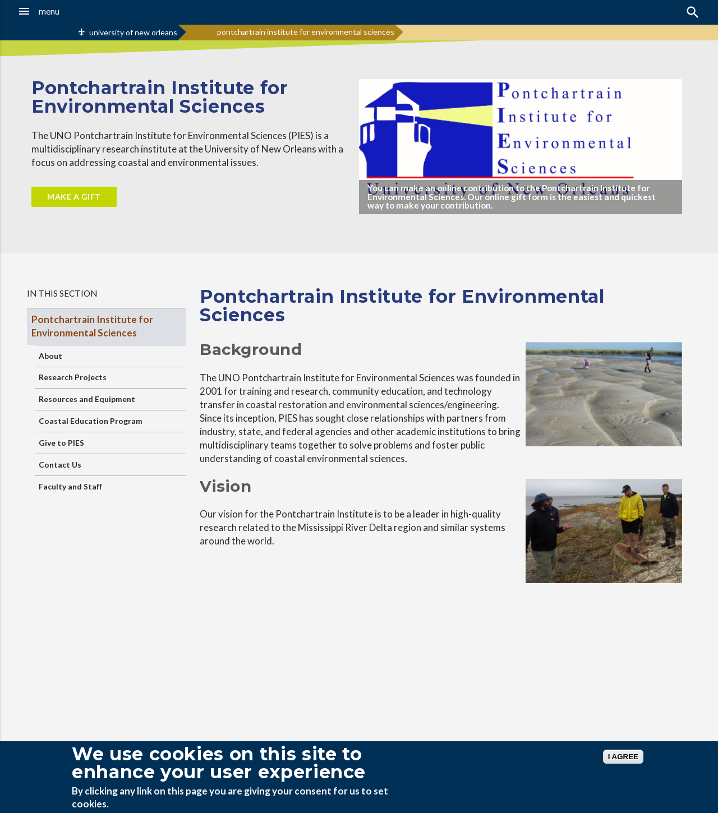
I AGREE (623, 756)
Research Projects (73, 377)
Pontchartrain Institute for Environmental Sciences (92, 326)
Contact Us (60, 464)
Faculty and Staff (70, 486)
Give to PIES (61, 442)
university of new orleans (133, 32)
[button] (67, 11)
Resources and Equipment (87, 399)
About (50, 356)
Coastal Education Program (90, 421)
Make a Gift (74, 196)
